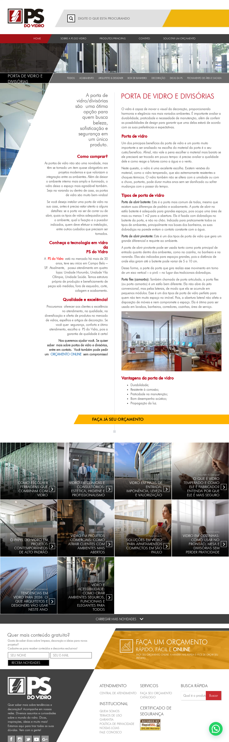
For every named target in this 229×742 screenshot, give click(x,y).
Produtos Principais (113, 38)
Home (37, 38)
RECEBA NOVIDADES (28, 662)
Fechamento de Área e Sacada (204, 78)
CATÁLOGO (148, 697)
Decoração (158, 78)
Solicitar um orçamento (179, 38)
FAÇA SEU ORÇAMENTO (156, 693)
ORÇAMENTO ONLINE (65, 354)
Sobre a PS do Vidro (73, 38)
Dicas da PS (176, 78)
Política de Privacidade (117, 723)
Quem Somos (109, 711)
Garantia (106, 719)
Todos (71, 78)
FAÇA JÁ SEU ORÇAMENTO (118, 419)
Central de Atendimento (118, 693)
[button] (216, 729)
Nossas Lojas (109, 728)
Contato (144, 38)
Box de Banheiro (137, 78)
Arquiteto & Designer (110, 78)
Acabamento (86, 78)
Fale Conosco (111, 732)
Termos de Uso (111, 715)
